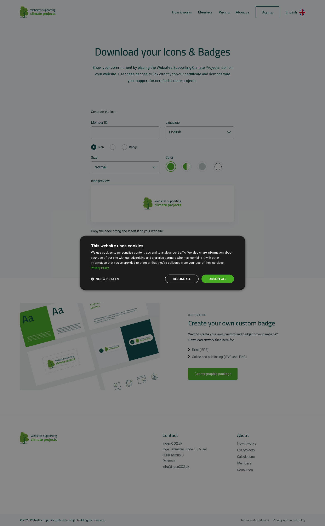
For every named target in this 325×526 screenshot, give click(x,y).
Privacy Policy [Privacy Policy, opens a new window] (100, 267)
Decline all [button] (179, 279)
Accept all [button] (217, 279)
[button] (105, 279)
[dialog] (162, 263)
